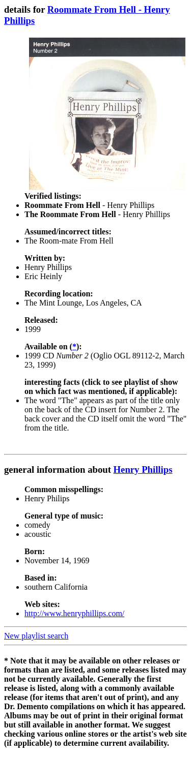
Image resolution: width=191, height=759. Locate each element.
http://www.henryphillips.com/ (74, 613)
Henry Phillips (143, 469)
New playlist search (36, 635)
